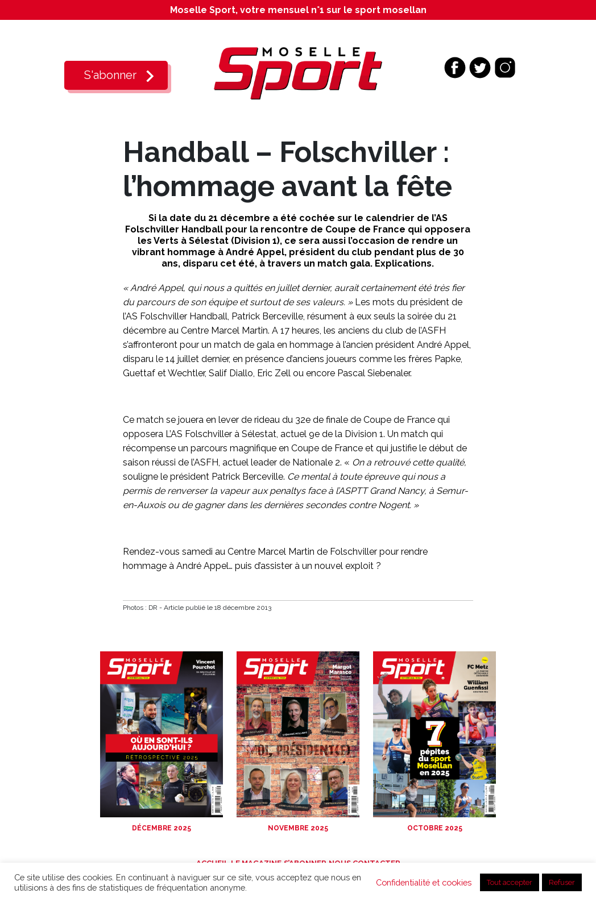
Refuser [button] (562, 882)
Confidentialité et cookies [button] (423, 882)
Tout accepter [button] (509, 882)
